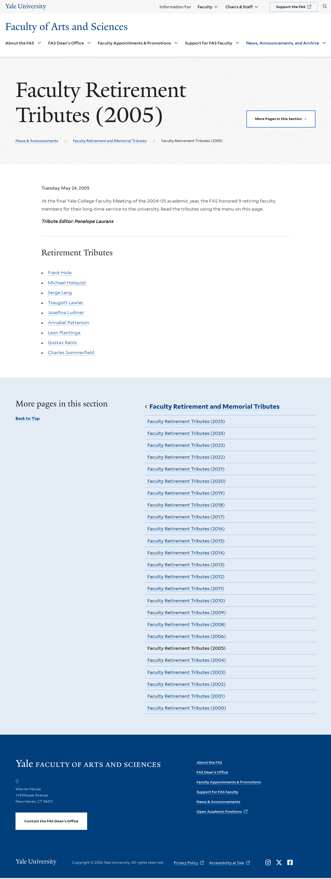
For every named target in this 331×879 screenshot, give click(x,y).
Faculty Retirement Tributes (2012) (185, 576)
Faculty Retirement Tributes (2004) (186, 660)
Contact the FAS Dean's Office (51, 821)
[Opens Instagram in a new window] (268, 862)
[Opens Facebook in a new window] (290, 862)
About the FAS (19, 43)
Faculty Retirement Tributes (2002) (186, 684)
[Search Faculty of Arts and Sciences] (325, 6)
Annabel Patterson (69, 322)
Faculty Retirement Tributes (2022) (186, 457)
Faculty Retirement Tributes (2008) (186, 624)
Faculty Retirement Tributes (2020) (186, 481)
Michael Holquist (67, 282)
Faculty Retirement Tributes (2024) (186, 433)
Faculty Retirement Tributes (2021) (185, 469)
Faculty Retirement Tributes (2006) (186, 636)
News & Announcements (37, 141)
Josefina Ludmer (66, 312)
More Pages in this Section (278, 119)
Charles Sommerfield (72, 352)
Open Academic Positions (219, 811)
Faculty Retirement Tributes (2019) (186, 493)
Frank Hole (60, 272)
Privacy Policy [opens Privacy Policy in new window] (186, 863)
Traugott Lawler (66, 302)
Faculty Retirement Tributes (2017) (185, 516)
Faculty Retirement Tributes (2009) (186, 612)
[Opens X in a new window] (279, 862)
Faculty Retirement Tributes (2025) (186, 421)
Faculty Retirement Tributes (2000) (186, 708)
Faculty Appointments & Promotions (134, 43)
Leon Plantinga (64, 332)
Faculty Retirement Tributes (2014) (186, 552)
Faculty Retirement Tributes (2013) (185, 564)
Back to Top (28, 418)
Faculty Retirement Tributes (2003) (186, 672)
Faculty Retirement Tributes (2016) (186, 528)
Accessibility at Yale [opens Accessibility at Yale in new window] (226, 863)
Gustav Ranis (63, 342)
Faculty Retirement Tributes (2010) (186, 600)
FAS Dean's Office (66, 43)
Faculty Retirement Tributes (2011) (185, 588)
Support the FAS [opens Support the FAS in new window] (290, 7)
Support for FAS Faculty (208, 43)
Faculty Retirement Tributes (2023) (186, 445)
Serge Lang (60, 292)
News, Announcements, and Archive (282, 43)
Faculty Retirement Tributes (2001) (186, 696)
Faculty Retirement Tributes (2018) (186, 505)
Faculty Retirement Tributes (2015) (185, 540)
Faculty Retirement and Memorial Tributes (110, 141)
